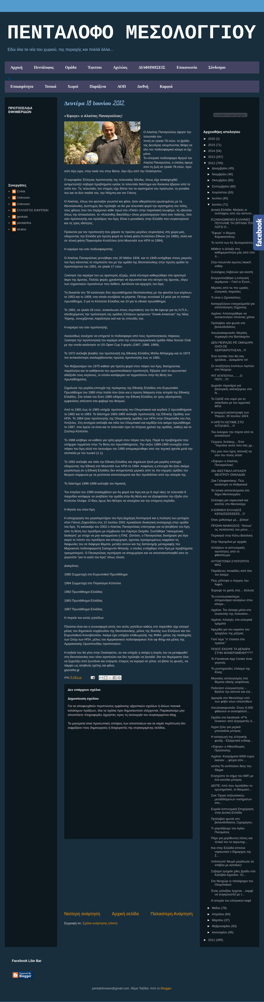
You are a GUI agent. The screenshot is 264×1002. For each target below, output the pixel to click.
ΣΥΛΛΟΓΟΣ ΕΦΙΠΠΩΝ (32, 210)
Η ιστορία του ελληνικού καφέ (231, 900)
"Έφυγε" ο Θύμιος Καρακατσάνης (223, 234)
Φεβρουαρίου (221, 926)
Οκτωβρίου (220, 180)
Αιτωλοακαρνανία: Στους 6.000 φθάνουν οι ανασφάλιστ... (232, 709)
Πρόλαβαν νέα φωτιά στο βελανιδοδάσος (228, 325)
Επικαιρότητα (21, 86)
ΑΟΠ (121, 86)
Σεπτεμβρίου (221, 186)
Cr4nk (21, 191)
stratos (21, 229)
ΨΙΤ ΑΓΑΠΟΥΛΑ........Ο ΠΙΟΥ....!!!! (226, 377)
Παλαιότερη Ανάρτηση (172, 913)
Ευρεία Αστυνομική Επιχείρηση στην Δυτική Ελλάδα (232, 811)
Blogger (166, 988)
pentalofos (24, 223)
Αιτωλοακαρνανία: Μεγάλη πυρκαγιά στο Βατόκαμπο (230, 334)
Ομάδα (71, 67)
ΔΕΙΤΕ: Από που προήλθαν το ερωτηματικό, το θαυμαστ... (231, 787)
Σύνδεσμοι (216, 67)
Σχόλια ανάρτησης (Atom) (100, 923)
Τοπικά (50, 86)
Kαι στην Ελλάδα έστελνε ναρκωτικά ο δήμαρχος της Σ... (231, 851)
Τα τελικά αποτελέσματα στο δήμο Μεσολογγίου (230, 492)
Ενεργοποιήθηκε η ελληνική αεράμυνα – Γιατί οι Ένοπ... (231, 280)
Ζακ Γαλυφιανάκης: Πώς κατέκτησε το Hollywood (229, 482)
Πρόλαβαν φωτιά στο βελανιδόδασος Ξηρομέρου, (232, 820)
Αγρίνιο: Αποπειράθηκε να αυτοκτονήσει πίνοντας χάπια (232, 315)
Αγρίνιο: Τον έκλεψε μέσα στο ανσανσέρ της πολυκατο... (231, 611)
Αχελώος (120, 67)
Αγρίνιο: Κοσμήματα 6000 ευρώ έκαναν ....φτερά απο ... (232, 758)
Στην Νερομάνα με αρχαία (228, 541)
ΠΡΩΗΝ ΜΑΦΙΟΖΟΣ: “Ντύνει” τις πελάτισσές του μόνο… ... (232, 527)
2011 (212, 940)
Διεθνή (142, 86)
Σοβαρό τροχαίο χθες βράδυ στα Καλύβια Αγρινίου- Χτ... (233, 873)
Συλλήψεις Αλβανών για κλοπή (232, 272)
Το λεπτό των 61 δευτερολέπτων (233, 242)
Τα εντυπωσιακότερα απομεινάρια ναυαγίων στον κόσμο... (232, 600)
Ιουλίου (217, 198)
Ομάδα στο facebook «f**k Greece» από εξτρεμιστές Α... (233, 719)
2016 (212, 138)
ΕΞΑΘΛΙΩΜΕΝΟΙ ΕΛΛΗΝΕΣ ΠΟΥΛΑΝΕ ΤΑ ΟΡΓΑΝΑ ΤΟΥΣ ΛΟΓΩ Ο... (233, 223)
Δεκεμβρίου (220, 168)
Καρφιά (166, 86)
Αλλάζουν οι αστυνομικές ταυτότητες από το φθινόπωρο (228, 551)
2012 (212, 163)
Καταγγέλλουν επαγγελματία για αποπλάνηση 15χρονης (232, 305)
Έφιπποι (95, 67)
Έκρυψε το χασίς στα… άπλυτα (232, 590)
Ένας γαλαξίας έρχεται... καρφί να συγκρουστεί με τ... (232, 892)
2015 (212, 145)
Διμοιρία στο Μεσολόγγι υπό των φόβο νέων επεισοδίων (231, 699)
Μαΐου (216, 908)
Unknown (23, 197)
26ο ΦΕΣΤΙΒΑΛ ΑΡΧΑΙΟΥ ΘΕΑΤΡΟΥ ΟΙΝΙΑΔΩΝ (228, 472)
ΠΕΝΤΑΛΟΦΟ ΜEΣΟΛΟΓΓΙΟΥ (131, 33)
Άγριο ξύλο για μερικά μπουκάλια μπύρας (226, 729)
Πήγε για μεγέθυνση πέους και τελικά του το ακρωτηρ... (231, 840)
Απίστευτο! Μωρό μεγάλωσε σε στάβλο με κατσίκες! (232, 863)
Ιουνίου (217, 204)
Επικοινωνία (187, 67)
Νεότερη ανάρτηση (82, 913)
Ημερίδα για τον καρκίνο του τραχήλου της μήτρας (230, 631)
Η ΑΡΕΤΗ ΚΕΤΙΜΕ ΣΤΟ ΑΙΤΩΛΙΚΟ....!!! (227, 424)
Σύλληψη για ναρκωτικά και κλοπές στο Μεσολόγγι (229, 502)
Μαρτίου (218, 920)
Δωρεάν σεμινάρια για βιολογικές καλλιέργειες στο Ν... (231, 389)
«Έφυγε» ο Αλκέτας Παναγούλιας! (224, 463)
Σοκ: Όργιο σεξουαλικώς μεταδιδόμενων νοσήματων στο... (231, 799)
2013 (212, 157)
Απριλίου (218, 914)
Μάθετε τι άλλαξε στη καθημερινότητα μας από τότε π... (233, 252)
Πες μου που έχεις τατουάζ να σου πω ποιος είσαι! (231, 453)
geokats (22, 216)
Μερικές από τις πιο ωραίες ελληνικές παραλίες (229, 289)
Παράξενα (98, 86)
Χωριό (73, 86)
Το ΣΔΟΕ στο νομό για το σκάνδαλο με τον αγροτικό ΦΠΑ (230, 402)
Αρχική (16, 67)
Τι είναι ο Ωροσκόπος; (226, 297)
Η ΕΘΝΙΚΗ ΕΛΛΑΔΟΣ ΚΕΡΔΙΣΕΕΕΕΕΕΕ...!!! (228, 512)
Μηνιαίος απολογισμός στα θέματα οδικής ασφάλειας (230, 680)
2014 (212, 151)
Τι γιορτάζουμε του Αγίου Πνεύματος (227, 830)
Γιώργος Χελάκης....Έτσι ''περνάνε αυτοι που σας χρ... (232, 443)
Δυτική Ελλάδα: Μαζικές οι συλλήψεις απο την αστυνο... (232, 211)
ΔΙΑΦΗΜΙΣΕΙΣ (152, 67)
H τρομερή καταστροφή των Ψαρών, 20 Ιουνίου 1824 (230, 414)
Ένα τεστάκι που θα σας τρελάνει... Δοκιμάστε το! (229, 358)
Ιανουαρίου (220, 932)
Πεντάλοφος (44, 67)
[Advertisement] (128, 875)
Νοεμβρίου (220, 174)
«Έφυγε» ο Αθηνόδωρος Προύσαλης (227, 748)
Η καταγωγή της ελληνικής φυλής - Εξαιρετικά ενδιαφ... (232, 738)
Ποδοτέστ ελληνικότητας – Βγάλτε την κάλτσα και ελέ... (232, 690)
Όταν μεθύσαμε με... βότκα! (230, 520)
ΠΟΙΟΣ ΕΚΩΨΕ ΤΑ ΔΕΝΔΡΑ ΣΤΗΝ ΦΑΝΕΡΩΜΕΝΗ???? (232, 651)
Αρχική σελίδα (125, 913)
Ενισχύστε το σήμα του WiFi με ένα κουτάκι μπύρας (232, 777)
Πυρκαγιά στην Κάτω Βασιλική (231, 535)
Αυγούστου (220, 192)
